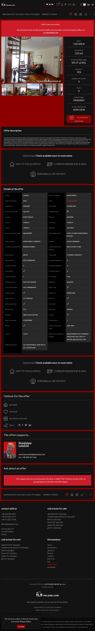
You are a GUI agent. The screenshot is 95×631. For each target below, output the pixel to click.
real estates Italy (83, 627)
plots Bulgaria (59, 624)
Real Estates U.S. (72, 627)
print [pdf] (10, 405)
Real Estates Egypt (70, 624)
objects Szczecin (70, 621)
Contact (50, 556)
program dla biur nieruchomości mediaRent (47, 607)
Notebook (51, 567)
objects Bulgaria (50, 624)
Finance (50, 553)
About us (50, 550)
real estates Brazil (61, 627)
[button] (61, 39)
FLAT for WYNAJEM (7, 550)
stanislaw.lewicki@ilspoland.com (32, 454)
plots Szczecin (79, 621)
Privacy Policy (62, 602)
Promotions (52, 547)
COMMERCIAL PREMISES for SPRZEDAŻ (61, 517)
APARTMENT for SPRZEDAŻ (57, 514)
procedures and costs (79, 119)
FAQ (48, 561)
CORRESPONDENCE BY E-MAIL (66, 164)
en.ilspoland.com (50, 32)
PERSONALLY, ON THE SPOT (48, 174)
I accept (21, 627)
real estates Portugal (82, 624)
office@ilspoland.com (9, 524)
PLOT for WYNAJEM (8, 559)
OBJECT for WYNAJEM (9, 556)
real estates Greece (49, 627)
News (49, 545)
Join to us (51, 559)
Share (11, 425)
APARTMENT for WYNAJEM (10, 545)
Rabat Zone (52, 564)
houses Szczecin (48, 621)
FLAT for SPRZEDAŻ (54, 519)
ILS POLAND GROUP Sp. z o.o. (55, 584)
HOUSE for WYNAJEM (9, 553)
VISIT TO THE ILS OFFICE (25, 164)
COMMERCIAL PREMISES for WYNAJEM (14, 547)
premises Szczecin (58, 621)
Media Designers (54, 610)
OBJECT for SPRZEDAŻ (55, 525)
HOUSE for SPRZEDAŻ (55, 522)
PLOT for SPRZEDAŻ (54, 528)
